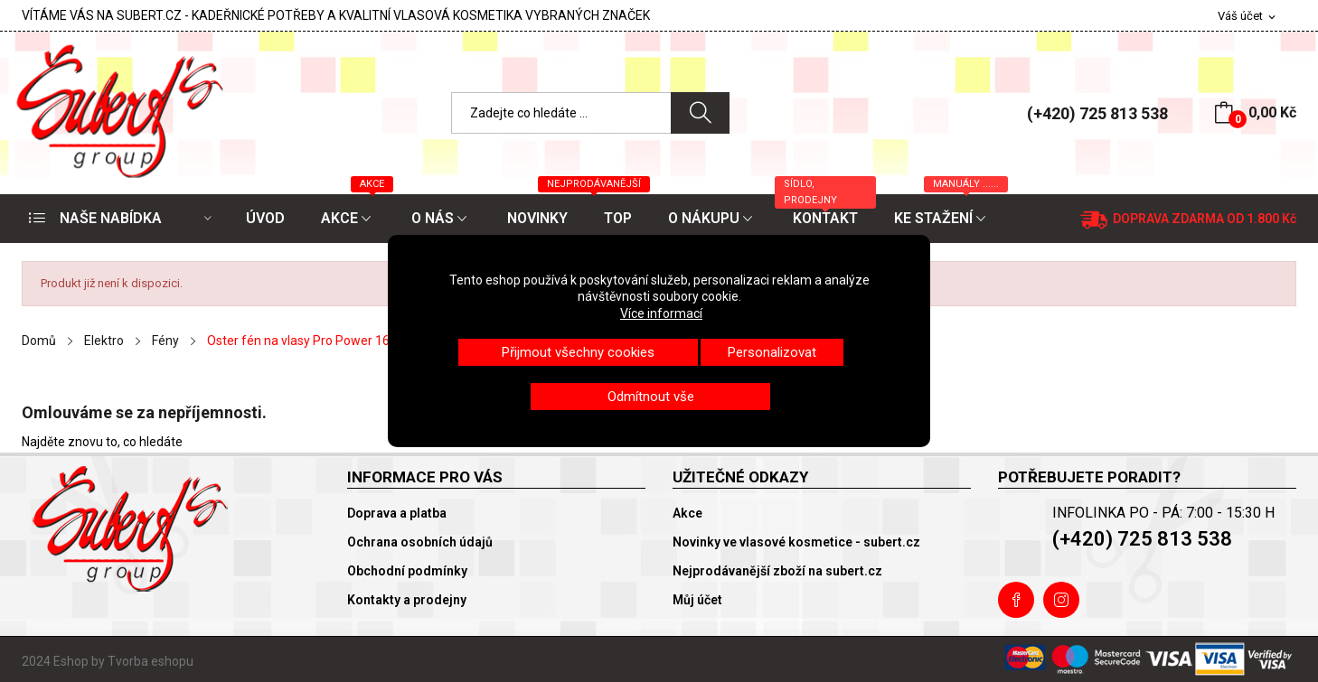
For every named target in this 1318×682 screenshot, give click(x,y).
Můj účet (697, 600)
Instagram (1061, 600)
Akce (687, 513)
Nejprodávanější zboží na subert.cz (777, 571)
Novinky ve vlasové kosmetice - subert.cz (796, 542)
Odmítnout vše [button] (650, 396)
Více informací (661, 313)
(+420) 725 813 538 (1097, 113)
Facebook (1016, 600)
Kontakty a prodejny (406, 600)
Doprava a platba (397, 513)
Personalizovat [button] (772, 352)
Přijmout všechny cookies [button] (578, 352)
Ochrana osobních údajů (420, 542)
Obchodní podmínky (407, 571)
